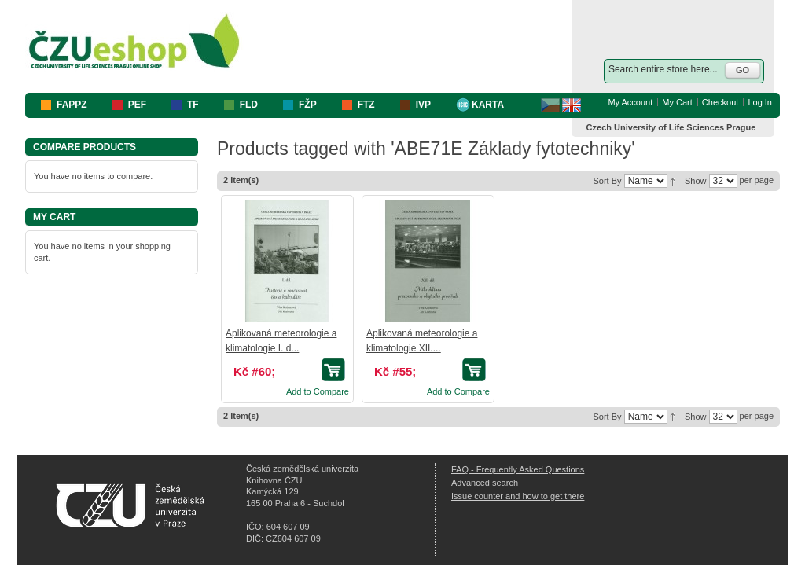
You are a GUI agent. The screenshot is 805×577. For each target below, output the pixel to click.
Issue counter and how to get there (517, 496)
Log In (760, 102)
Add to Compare (317, 391)
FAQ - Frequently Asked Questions (517, 469)
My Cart (677, 102)
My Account (630, 102)
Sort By (607, 181)
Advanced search (484, 482)
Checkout (720, 102)
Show (696, 181)
